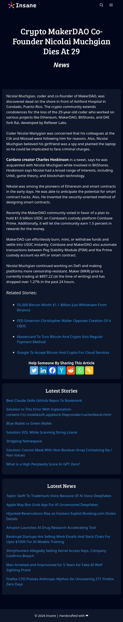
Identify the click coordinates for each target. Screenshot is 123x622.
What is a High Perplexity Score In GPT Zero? (43, 464)
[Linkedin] (43, 370)
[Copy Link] (89, 370)
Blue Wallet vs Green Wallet (29, 423)
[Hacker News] (61, 370)
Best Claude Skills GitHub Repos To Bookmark (44, 400)
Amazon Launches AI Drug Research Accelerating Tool (51, 527)
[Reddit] (71, 370)
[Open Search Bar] (101, 5)
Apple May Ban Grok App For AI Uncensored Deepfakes (52, 504)
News (61, 65)
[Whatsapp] (80, 370)
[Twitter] (34, 370)
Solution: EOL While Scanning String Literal (41, 432)
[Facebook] (52, 370)
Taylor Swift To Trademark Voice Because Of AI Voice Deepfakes (58, 495)
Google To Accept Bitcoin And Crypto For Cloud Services (63, 352)
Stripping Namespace (24, 441)
